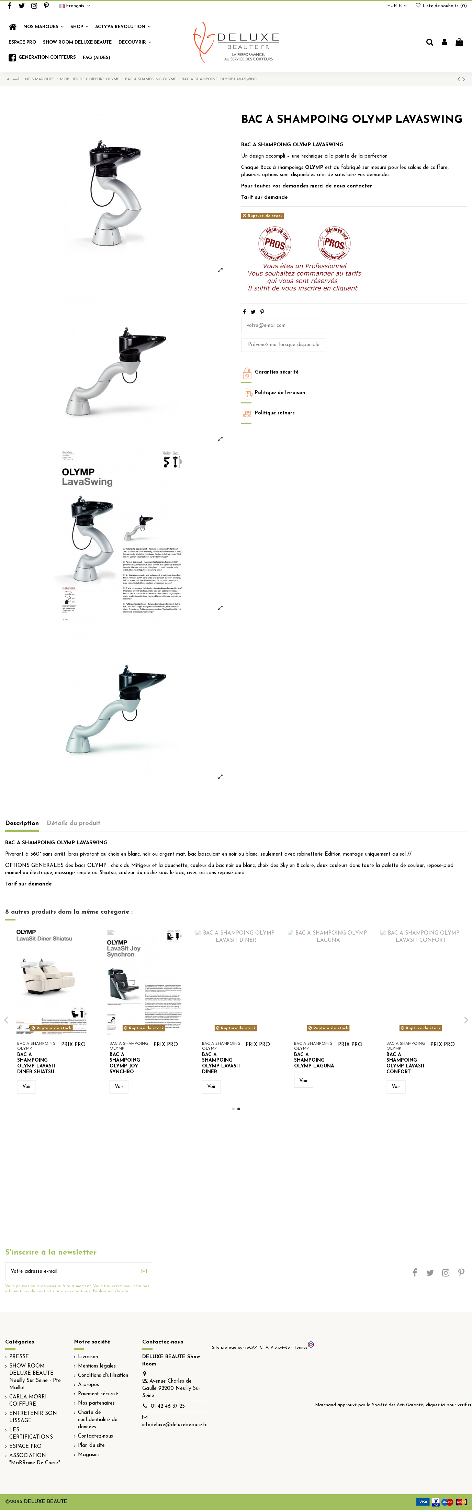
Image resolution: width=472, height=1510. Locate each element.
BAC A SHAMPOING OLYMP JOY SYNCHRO (401, 1063)
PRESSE (19, 1357)
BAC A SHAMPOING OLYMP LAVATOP (32, 1063)
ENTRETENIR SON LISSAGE (33, 1417)
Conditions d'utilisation (103, 1375)
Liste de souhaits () (441, 6)
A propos (88, 1384)
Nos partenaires (96, 1403)
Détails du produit (74, 823)
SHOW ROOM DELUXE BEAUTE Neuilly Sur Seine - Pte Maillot (35, 1377)
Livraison (88, 1357)
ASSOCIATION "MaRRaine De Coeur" (34, 1459)
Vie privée (280, 1348)
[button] (79, 27)
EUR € (397, 6)
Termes (300, 1348)
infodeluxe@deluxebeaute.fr (174, 1425)
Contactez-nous (95, 1436)
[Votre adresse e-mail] (70, 1272)
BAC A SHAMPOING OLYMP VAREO (220, 1060)
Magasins (89, 1454)
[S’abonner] (144, 1272)
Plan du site (91, 1445)
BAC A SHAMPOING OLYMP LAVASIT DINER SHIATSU (313, 1063)
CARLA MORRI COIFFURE (28, 1401)
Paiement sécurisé (98, 1394)
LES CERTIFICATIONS (31, 1434)
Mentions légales (97, 1366)
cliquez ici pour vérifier (448, 1405)
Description (22, 823)
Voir (26, 1086)
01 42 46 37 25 (168, 1406)
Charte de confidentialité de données (97, 1420)
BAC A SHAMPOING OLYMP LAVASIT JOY (129, 1063)
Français (75, 6)
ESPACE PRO (25, 1446)
